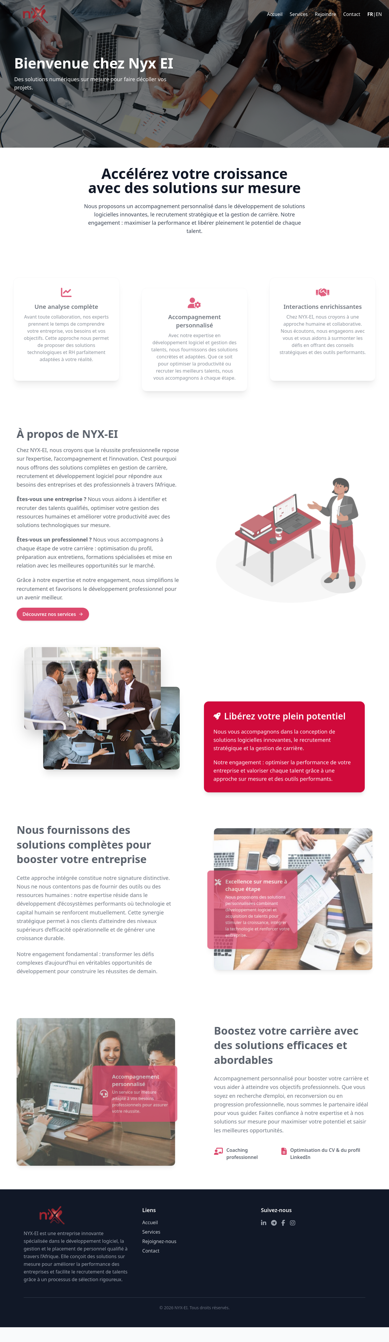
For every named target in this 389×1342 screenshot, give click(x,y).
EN (379, 14)
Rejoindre (325, 14)
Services (299, 14)
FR (370, 14)
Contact (351, 14)
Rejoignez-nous (159, 1241)
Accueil (275, 14)
